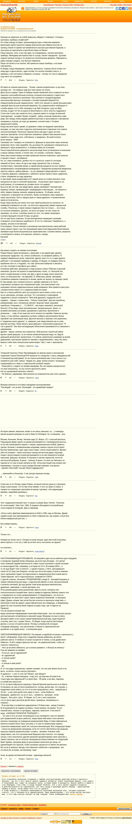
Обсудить (22, 80)
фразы (28, 809)
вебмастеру (31, 818)
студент (3, 239)
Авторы (94, 1)
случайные (42, 805)
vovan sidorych (39, 551)
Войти (120, 5)
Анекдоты (7, 1)
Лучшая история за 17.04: (14, 776)
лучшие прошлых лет (29, 805)
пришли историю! (124, 808)
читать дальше (77, 794)
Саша (37, 378)
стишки (35, 809)
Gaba (36, 346)
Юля (36, 80)
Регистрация (127, 5)
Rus (36, 496)
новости (39, 818)
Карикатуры (79, 1)
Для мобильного (49, 5)
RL (36, 391)
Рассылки (58, 5)
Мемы (36, 1)
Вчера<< (4, 766)
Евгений (38, 243)
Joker (36, 477)
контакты (16, 818)
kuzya (37, 527)
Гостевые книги (79, 5)
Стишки (65, 1)
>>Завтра (19, 766)
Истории (21, 1)
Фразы (50, 1)
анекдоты (13, 809)
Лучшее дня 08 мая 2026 (9, 5)
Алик (36, 759)
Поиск (122, 1)
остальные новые (14, 805)
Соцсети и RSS (68, 5)
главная (4, 809)
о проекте (23, 818)
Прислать (108, 1)
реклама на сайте (6, 818)
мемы (21, 809)
